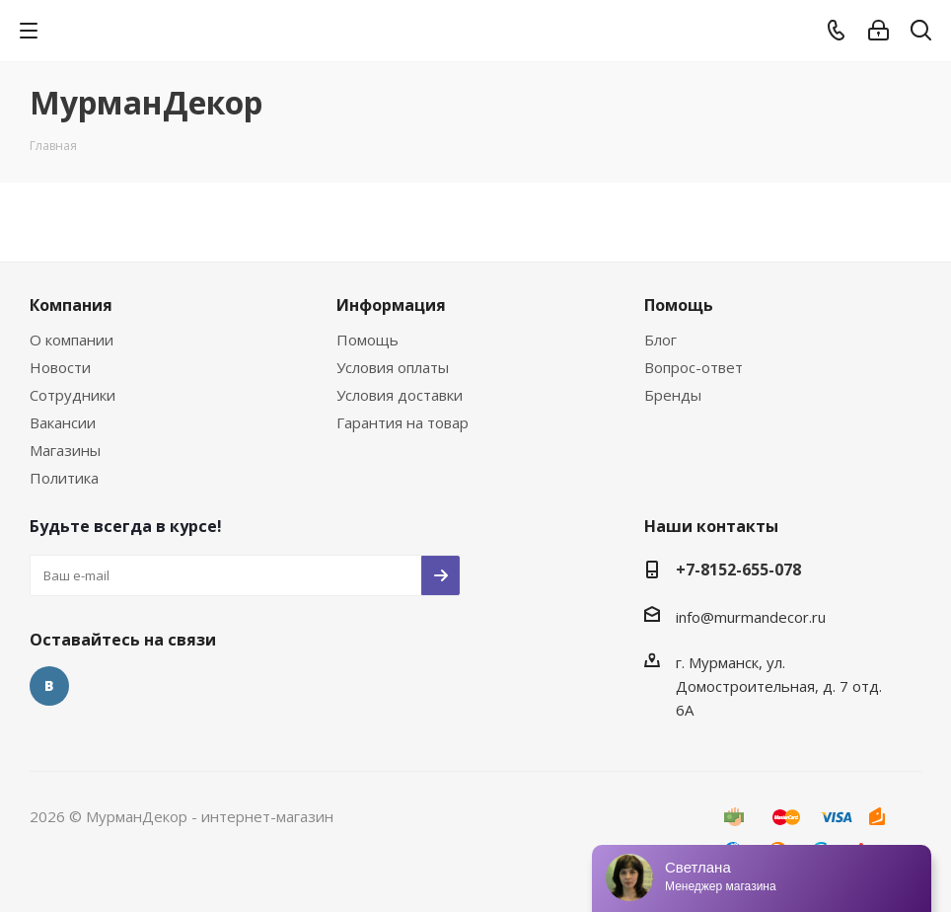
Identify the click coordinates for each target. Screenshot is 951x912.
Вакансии (63, 422)
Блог (660, 339)
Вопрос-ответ (693, 367)
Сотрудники (72, 395)
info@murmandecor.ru (751, 617)
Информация (391, 305)
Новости (60, 367)
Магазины (65, 450)
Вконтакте (49, 686)
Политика (64, 478)
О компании (71, 339)
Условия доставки (399, 395)
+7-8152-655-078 (738, 569)
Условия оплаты (392, 367)
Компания (71, 305)
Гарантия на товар (402, 422)
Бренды (672, 395)
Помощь (367, 339)
